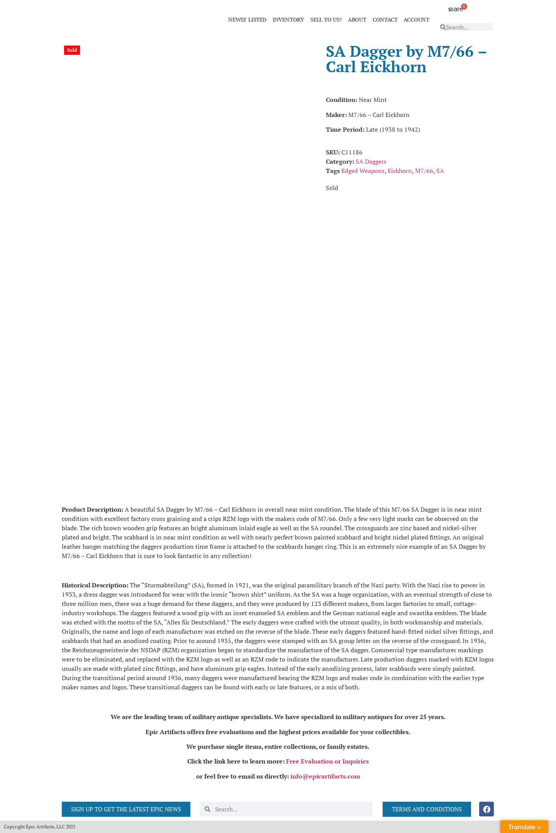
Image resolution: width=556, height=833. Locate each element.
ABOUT (357, 19)
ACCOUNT (416, 19)
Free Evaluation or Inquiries (327, 761)
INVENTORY (288, 19)
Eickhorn (400, 170)
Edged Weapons (363, 170)
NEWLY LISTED (247, 19)
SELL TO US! (326, 19)
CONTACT (385, 19)
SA (440, 170)
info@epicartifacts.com (325, 776)
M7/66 (424, 170)
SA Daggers (371, 161)
